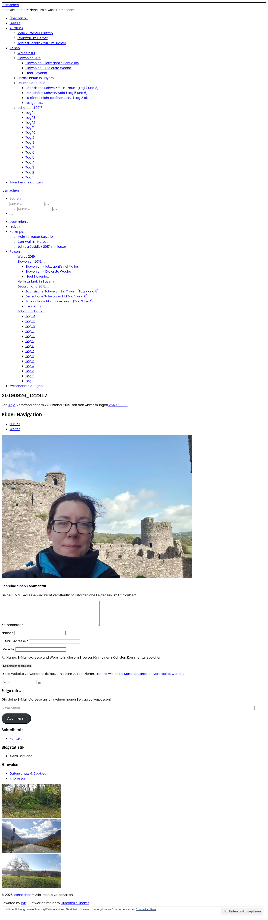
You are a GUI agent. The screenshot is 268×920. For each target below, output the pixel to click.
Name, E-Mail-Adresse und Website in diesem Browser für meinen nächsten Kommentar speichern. (84, 662)
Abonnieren (16, 723)
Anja (11, 405)
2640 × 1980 (118, 405)
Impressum (19, 783)
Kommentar (12, 629)
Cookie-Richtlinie (146, 909)
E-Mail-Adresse (15, 646)
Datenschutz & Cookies (28, 778)
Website (8, 654)
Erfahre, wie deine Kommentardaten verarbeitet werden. (140, 678)
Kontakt (16, 743)
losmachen (22, 899)
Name (8, 637)
